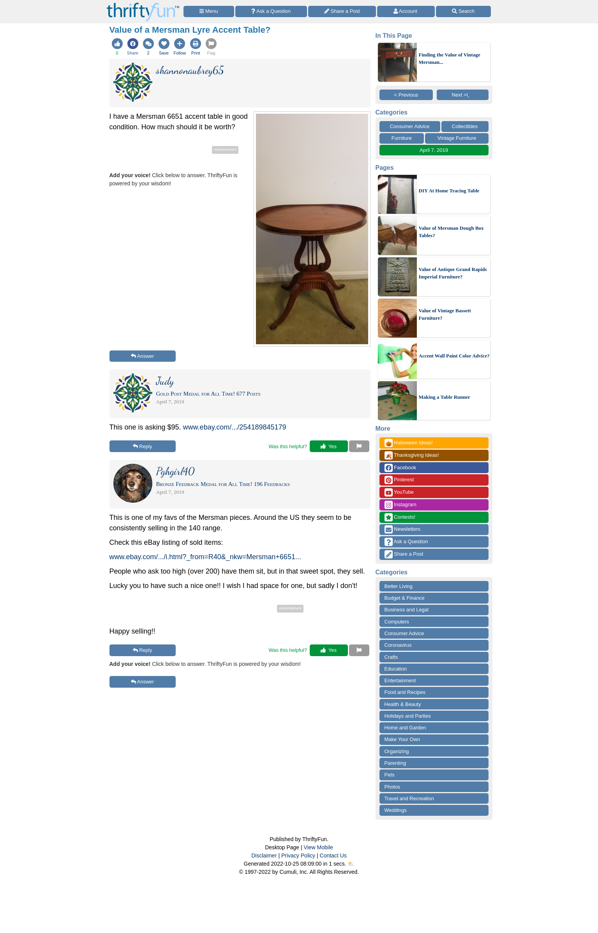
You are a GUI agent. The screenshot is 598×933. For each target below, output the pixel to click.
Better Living (399, 586)
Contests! (400, 517)
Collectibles (465, 126)
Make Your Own (402, 739)
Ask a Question (406, 542)
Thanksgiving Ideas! (412, 455)
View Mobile (318, 847)
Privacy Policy (298, 855)
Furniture (402, 138)
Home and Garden (405, 728)
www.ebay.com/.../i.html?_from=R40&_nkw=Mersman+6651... (205, 557)
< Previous (406, 95)
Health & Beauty (403, 704)
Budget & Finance (405, 598)
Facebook (400, 468)
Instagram (400, 505)
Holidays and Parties (408, 716)
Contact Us (333, 855)
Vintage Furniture (456, 138)
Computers (397, 622)
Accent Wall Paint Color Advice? (454, 356)
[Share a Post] (342, 11)
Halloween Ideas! (409, 443)
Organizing (397, 751)
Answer (142, 356)
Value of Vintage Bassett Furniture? (445, 314)
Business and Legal (407, 610)
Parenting (395, 763)
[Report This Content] (359, 446)
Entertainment (400, 680)
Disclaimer (264, 855)
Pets (390, 775)
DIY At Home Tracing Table (449, 191)
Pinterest (399, 480)
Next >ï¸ (463, 95)
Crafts (391, 657)
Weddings (396, 810)
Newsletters (403, 529)
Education (396, 669)
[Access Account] (406, 11)
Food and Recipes (405, 692)
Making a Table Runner (445, 397)
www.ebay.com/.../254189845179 (234, 427)
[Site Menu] (208, 11)
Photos (392, 787)
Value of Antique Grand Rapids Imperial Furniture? (453, 273)
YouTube (399, 492)
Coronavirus (398, 645)
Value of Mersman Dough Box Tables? (451, 232)
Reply (142, 446)
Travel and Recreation (409, 798)
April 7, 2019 (434, 150)
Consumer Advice (410, 126)
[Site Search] (463, 11)
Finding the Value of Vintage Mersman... (449, 58)
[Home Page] (143, 4)
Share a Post (404, 554)
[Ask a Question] (271, 11)
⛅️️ (351, 864)
